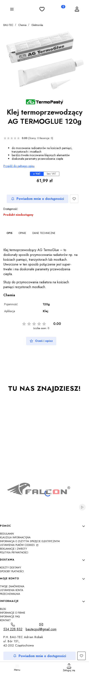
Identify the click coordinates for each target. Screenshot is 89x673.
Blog (3, 609)
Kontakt (5, 620)
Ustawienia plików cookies (18, 545)
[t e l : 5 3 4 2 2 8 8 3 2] (12, 627)
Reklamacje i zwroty (13, 549)
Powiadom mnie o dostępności (37, 198)
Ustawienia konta (11, 590)
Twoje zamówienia (12, 586)
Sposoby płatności (12, 571)
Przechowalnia (10, 594)
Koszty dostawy (10, 568)
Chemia (22, 25)
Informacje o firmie (12, 613)
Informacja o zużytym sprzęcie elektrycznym (30, 541)
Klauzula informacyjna (15, 537)
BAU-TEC (8, 25)
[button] (12, 10)
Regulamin (7, 534)
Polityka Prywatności (14, 552)
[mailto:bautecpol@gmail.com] (41, 627)
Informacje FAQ (10, 616)
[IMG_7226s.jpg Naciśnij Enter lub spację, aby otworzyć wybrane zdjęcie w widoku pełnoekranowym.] (44, 61)
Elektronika (37, 25)
